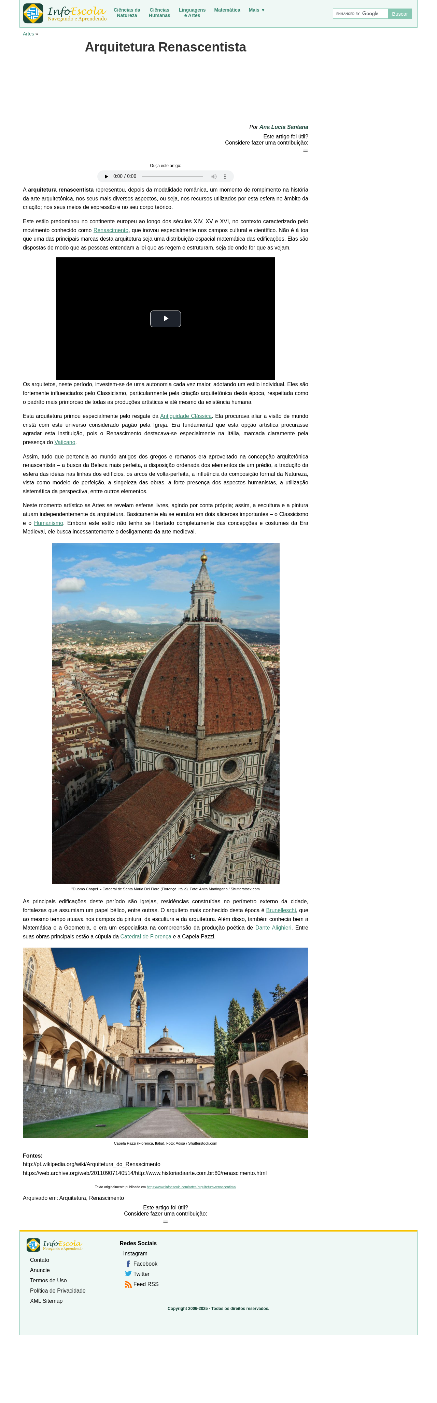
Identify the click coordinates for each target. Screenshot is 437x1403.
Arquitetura (72, 1198)
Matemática (227, 10)
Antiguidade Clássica (186, 416)
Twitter (141, 1274)
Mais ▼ (257, 10)
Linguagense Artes (192, 12)
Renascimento (111, 230)
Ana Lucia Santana (283, 127)
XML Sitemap (46, 1301)
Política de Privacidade (58, 1291)
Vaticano (65, 442)
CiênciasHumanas (159, 12)
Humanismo (48, 523)
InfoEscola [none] (55, 1245)
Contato (39, 1260)
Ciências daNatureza (127, 12)
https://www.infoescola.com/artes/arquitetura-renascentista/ (191, 1187)
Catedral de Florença (146, 936)
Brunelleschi (281, 910)
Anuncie (40, 1270)
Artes (28, 33)
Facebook (145, 1264)
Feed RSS (146, 1284)
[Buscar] (360, 13)
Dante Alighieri (273, 928)
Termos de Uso (48, 1280)
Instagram (135, 1253)
